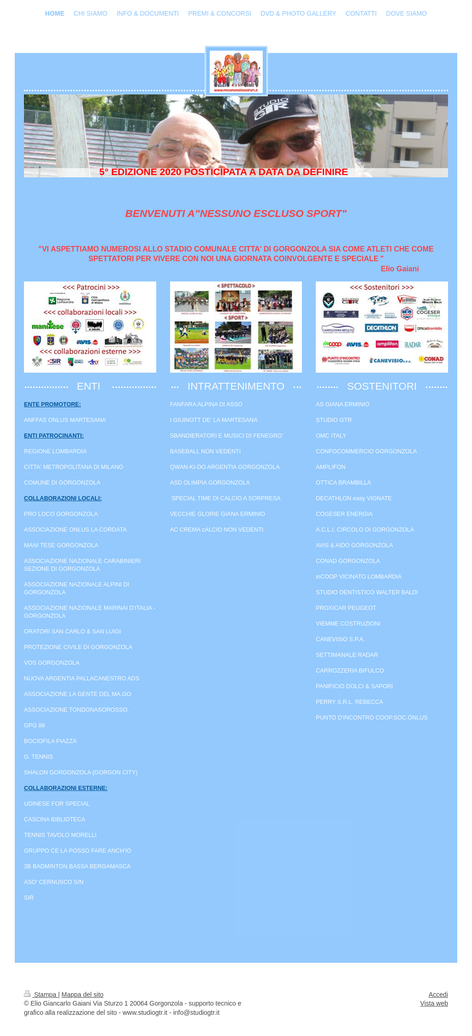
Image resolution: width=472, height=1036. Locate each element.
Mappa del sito (83, 994)
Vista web (434, 1003)
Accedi (438, 994)
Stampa (41, 994)
